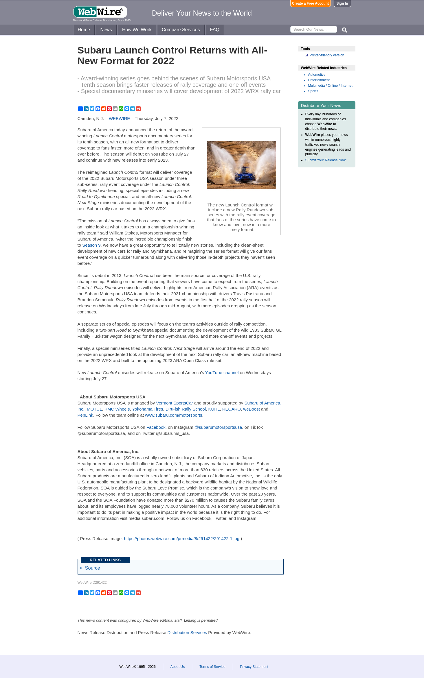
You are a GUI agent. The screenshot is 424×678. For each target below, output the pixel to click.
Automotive (317, 75)
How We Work (137, 29)
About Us (177, 667)
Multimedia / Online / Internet (330, 86)
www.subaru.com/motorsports (173, 415)
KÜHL (214, 409)
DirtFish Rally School (186, 409)
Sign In (342, 3)
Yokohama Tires (147, 409)
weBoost (251, 409)
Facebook (156, 427)
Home (84, 29)
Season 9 (91, 245)
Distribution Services (187, 632)
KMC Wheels (117, 409)
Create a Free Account (310, 3)
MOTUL (94, 409)
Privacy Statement (254, 667)
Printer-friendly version (327, 55)
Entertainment (319, 80)
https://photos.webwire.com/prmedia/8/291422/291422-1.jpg (181, 538)
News (106, 29)
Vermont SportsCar (174, 402)
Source (92, 567)
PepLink (85, 415)
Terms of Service (212, 667)
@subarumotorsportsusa (218, 427)
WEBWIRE (119, 118)
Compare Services (181, 29)
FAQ (214, 29)
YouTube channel (222, 372)
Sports (313, 91)
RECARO (231, 409)
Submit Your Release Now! (326, 160)
